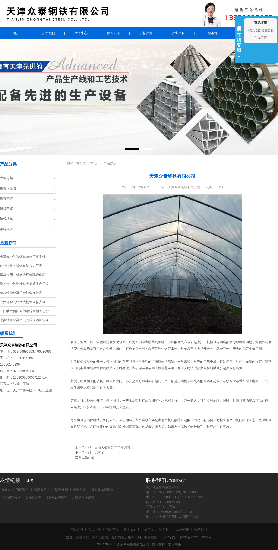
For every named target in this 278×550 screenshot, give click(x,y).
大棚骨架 (6, 178)
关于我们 (48, 33)
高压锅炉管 (33, 497)
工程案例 (210, 33)
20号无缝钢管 (57, 497)
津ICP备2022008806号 (195, 537)
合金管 (6, 489)
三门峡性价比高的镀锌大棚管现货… (26, 311)
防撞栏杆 (22, 489)
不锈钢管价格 (11, 497)
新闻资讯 (113, 33)
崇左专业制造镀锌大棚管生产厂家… (26, 284)
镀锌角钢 (6, 208)
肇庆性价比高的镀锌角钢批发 (21, 293)
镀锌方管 (6, 198)
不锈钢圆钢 (60, 489)
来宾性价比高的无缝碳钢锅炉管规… (26, 320)
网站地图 (77, 529)
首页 (16, 33)
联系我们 (200, 529)
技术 (155, 544)
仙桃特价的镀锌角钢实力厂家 (21, 266)
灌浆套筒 (40, 489)
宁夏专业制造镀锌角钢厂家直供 (22, 257)
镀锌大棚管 (8, 188)
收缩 (239, 44)
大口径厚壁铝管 (83, 497)
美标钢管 (79, 489)
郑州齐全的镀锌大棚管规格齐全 (22, 302)
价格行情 (145, 33)
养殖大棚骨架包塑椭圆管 (112, 447)
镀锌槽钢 (6, 219)
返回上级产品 (85, 457)
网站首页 (112, 529)
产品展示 (109, 163)
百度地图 (94, 529)
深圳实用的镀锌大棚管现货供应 (22, 275)
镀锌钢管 (6, 229)
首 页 (94, 163)
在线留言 (260, 37)
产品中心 (81, 33)
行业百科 (178, 33)
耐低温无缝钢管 (102, 489)
